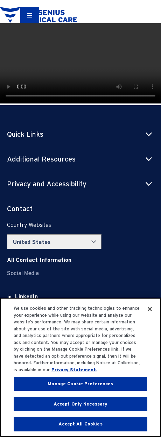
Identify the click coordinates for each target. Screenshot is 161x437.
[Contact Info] (39, 260)
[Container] (29, 15)
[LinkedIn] (26, 296)
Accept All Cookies (80, 424)
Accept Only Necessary (81, 404)
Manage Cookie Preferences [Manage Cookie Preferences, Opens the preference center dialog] (80, 383)
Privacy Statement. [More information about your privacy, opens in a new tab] (74, 369)
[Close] (150, 309)
